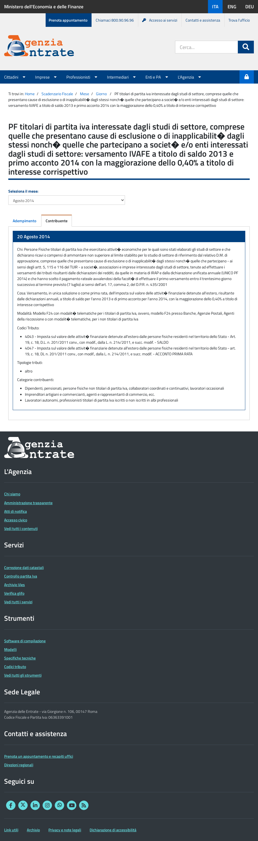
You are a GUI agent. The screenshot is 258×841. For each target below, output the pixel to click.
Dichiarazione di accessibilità (113, 830)
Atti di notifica (15, 511)
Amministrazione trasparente (28, 503)
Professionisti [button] (82, 77)
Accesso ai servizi (159, 20)
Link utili (11, 830)
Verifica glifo (14, 593)
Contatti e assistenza (203, 20)
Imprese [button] (46, 77)
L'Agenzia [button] (190, 77)
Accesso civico (15, 520)
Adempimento (24, 221)
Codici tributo (15, 666)
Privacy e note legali (64, 830)
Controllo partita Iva (20, 576)
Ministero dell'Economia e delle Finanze (44, 6)
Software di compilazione (25, 641)
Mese (84, 94)
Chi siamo (12, 494)
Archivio (33, 830)
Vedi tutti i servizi (18, 602)
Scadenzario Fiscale (57, 94)
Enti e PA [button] (157, 77)
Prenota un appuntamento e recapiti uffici (38, 756)
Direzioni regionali (18, 765)
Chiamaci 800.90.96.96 (115, 20)
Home (30, 94)
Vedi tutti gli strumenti (22, 675)
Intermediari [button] (122, 77)
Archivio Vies (14, 585)
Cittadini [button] (15, 77)
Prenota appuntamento (68, 20)
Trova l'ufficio (239, 20)
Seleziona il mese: (23, 191)
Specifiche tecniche (20, 658)
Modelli (10, 649)
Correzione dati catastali (24, 567)
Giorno (101, 94)
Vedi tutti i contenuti (21, 528)
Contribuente (56, 221)
